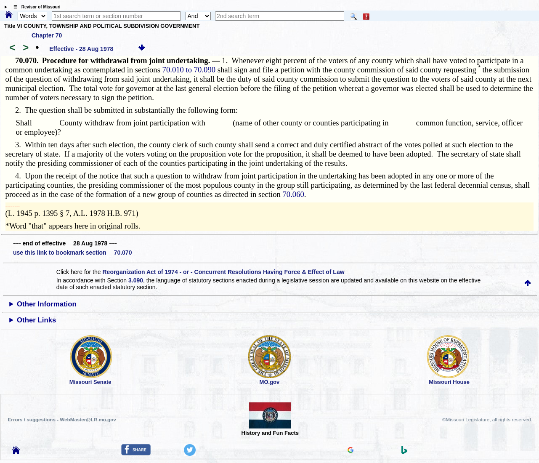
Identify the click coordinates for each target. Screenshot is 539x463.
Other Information (47, 304)
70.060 (293, 194)
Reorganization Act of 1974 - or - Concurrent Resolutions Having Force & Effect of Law (223, 272)
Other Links (36, 320)
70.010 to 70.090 (188, 69)
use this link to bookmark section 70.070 (72, 252)
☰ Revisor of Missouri (35, 7)
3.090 (135, 280)
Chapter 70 (47, 35)
